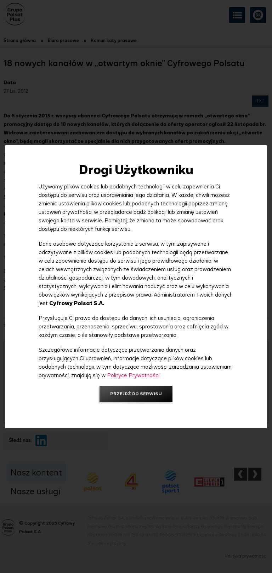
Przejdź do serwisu (136, 394)
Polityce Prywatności (133, 375)
